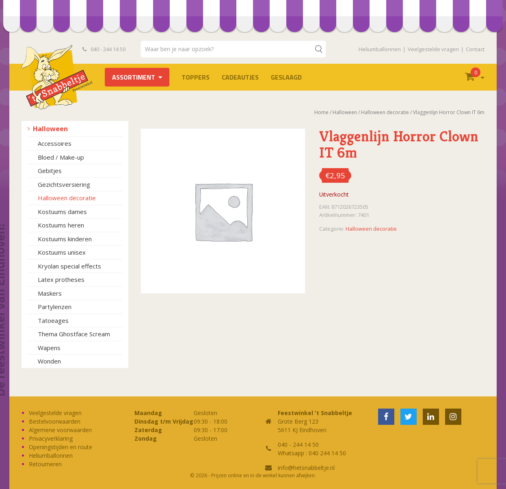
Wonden (49, 361)
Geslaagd (286, 77)
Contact (475, 49)
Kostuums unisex (62, 252)
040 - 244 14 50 (103, 49)
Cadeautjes (240, 77)
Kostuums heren (61, 225)
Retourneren (45, 464)
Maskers (50, 293)
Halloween (50, 128)
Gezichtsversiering (64, 184)
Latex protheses (61, 279)
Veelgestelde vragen (433, 49)
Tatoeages (53, 320)
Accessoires (54, 143)
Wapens (49, 348)
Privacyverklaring (51, 438)
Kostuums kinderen (65, 239)
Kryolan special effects (69, 266)
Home (321, 112)
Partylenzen (54, 307)
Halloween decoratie (67, 198)
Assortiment (133, 77)
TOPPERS (196, 77)
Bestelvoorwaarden (54, 421)
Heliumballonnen (380, 49)
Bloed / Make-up (61, 157)
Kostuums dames (62, 212)
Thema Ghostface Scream (74, 334)
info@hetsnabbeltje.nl (306, 468)
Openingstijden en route (60, 447)
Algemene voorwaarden (60, 430)
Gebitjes (50, 171)
